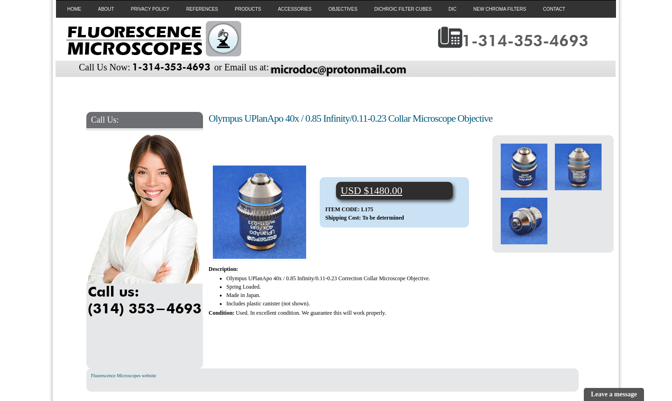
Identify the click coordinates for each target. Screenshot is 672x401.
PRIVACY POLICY (150, 9)
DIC (452, 9)
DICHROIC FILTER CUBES (403, 9)
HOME (74, 9)
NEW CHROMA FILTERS (499, 9)
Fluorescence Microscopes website (123, 375)
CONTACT (554, 9)
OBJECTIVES (343, 9)
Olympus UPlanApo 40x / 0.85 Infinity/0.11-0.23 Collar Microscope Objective (350, 118)
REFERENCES (202, 9)
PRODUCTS (248, 9)
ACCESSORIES (294, 9)
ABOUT (106, 9)
